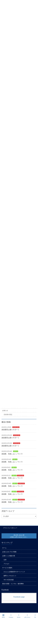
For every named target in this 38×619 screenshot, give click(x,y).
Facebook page (19, 597)
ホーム (4, 548)
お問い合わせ (27, 616)
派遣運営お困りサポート (10, 430)
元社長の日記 (8, 414)
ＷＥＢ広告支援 (9, 579)
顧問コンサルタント (10, 576)
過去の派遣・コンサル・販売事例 (13, 583)
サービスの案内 (7, 568)
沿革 (5, 560)
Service (18, 616)
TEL (35, 616)
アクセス (6, 564)
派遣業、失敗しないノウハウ (12, 454)
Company (11, 616)
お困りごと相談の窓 (8, 556)
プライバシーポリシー (10, 528)
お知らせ (5, 410)
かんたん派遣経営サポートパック (14, 572)
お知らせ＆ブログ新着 (9, 552)
